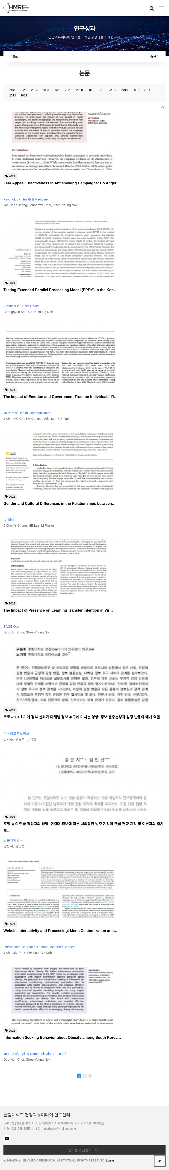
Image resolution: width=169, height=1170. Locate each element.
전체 (12, 90)
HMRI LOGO (16, 8)
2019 (91, 90)
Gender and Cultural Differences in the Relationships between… (59, 503)
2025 (23, 90)
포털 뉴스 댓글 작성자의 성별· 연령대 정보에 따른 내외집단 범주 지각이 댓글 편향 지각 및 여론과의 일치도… (83, 827)
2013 (12, 95)
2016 (124, 90)
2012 (24, 95)
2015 (136, 90)
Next (153, 56)
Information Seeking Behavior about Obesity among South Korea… (62, 1037)
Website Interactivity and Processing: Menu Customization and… (60, 931)
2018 (102, 90)
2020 (79, 90)
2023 (45, 90)
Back (15, 56)
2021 (68, 90)
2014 (147, 90)
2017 (113, 90)
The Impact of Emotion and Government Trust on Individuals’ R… (60, 397)
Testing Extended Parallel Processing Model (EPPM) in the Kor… (59, 290)
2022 (57, 90)
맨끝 (90, 1076)
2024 (34, 90)
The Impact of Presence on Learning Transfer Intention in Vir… (58, 610)
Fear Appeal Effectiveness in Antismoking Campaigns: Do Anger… (61, 183)
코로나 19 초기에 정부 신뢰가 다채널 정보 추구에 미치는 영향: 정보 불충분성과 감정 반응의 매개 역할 (81, 717)
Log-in (110, 1160)
